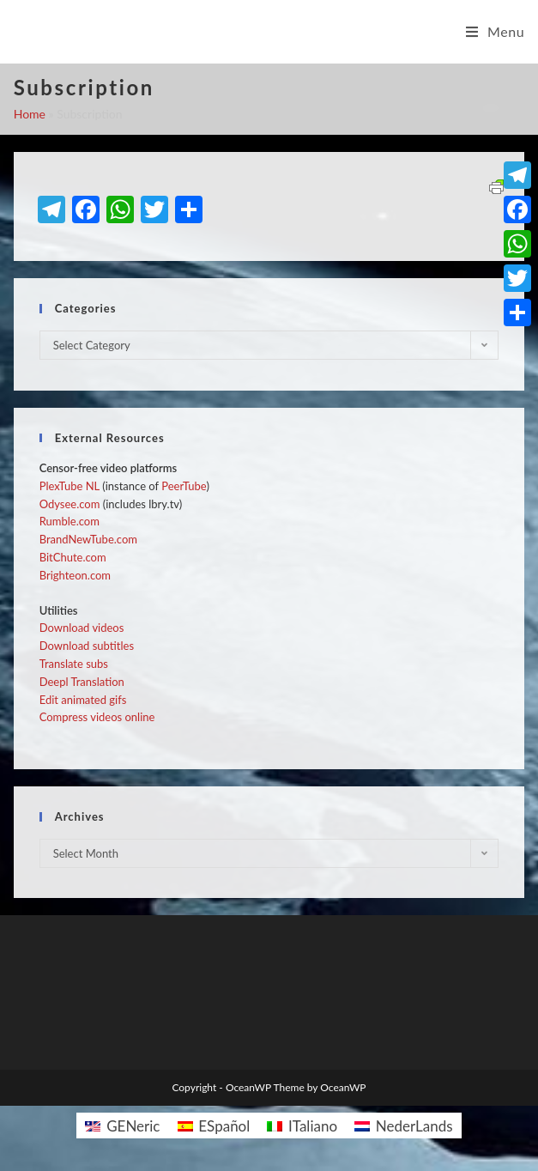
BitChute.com (72, 557)
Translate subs (73, 663)
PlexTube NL (69, 486)
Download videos (81, 627)
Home (29, 113)
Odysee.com (69, 504)
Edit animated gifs (83, 700)
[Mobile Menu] (495, 32)
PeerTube (183, 486)
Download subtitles (86, 645)
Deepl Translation (81, 682)
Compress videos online (97, 717)
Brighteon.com (75, 575)
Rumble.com (69, 521)
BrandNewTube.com (88, 539)
